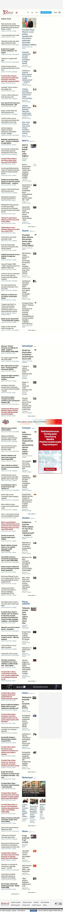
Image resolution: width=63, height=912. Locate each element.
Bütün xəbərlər (31, 226)
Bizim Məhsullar (45, 902)
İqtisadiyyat (27, 346)
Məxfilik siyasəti (36, 905)
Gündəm (26, 518)
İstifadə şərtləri (26, 905)
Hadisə (25, 693)
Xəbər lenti (6, 19)
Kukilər (45, 905)
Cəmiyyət (26, 428)
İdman (25, 831)
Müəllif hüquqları (15, 905)
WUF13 (25, 141)
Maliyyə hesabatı (27, 902)
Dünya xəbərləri (26, 603)
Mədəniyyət (27, 777)
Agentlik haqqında (16, 902)
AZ (36, 12)
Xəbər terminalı (46, 12)
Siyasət (25, 231)
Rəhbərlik (36, 902)
